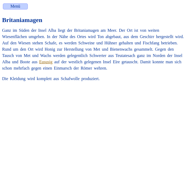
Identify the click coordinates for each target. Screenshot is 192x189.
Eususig (45, 62)
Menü (15, 6)
